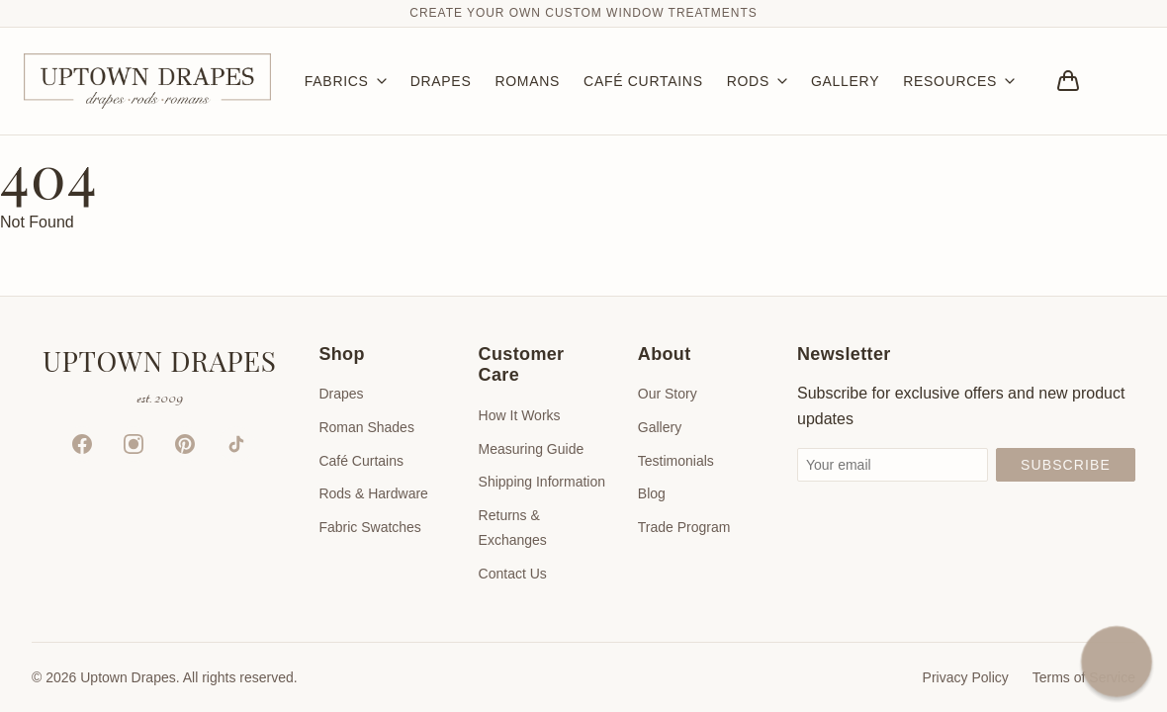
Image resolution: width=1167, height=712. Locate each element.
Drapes (340, 393)
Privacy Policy (966, 677)
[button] (1116, 661)
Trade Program (684, 527)
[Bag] (1068, 81)
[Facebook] (82, 444)
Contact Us (513, 573)
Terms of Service (1083, 677)
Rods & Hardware (373, 493)
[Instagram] (133, 444)
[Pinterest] (185, 444)
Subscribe (1066, 465)
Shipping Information (542, 482)
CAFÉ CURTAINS (643, 81)
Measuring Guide (531, 449)
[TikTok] (236, 444)
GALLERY (845, 81)
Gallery (659, 427)
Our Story (667, 393)
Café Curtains (361, 461)
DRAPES (441, 81)
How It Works (520, 415)
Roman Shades (366, 427)
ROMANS (527, 81)
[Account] (1123, 81)
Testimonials (676, 461)
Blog (652, 493)
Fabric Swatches (369, 527)
